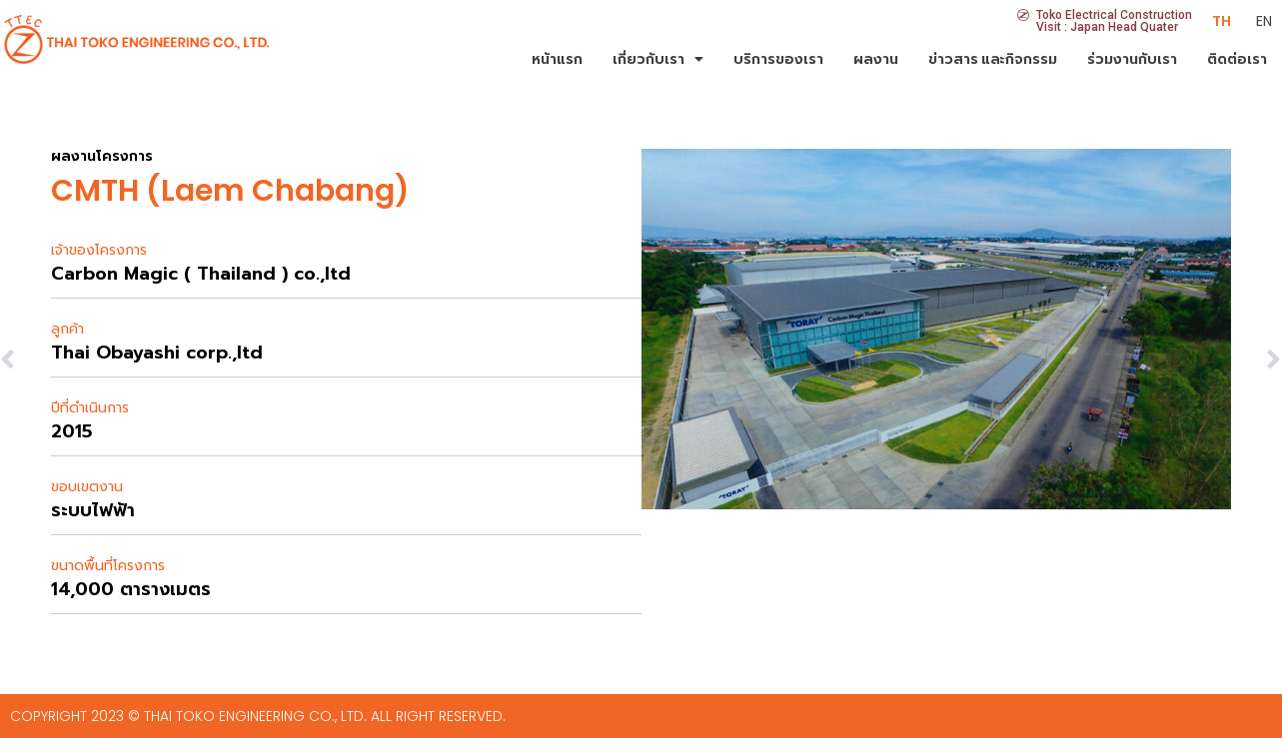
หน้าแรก (557, 59)
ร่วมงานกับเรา (1132, 59)
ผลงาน (875, 59)
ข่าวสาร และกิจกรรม (992, 59)
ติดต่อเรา (1237, 59)
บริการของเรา (778, 59)
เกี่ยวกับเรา (658, 59)
